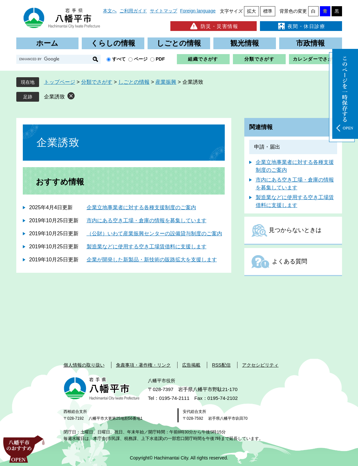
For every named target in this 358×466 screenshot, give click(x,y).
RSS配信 (221, 365)
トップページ (59, 82)
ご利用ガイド (133, 10)
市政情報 (310, 43)
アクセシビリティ (260, 365)
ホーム (47, 43)
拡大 (251, 11)
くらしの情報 (113, 43)
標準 (267, 11)
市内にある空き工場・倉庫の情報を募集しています (147, 220)
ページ (141, 59)
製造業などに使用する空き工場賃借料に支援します (147, 246)
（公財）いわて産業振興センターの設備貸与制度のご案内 (154, 233)
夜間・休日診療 (301, 26)
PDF (160, 59)
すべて (119, 59)
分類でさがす (259, 59)
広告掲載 (191, 365)
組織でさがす (203, 59)
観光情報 (244, 43)
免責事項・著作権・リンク (143, 365)
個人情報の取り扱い (84, 365)
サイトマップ (163, 10)
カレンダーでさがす (315, 59)
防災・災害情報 (213, 26)
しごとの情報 (179, 43)
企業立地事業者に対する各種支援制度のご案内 (141, 207)
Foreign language (198, 10)
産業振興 (165, 82)
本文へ (110, 10)
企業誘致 (54, 96)
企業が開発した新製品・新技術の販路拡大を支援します (152, 259)
